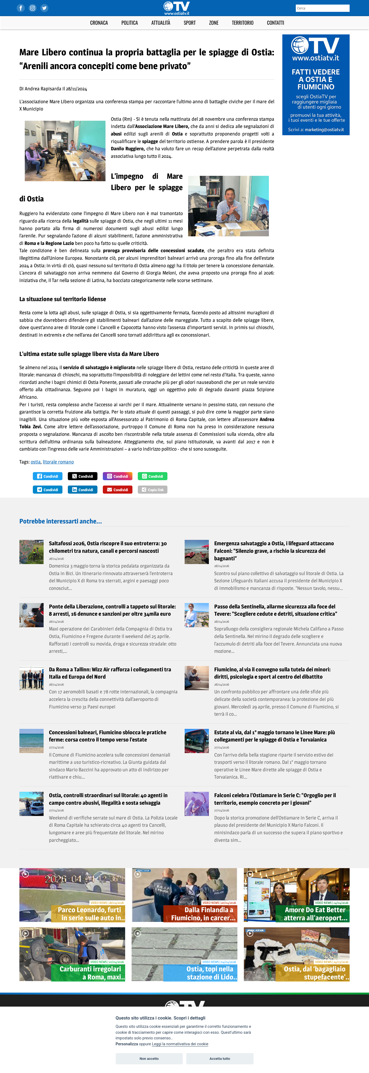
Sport (190, 22)
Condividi (47, 476)
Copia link (153, 489)
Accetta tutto (220, 1059)
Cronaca (99, 22)
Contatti (275, 22)
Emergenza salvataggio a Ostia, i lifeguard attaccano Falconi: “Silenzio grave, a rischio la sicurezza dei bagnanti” (274, 550)
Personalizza (127, 1044)
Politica (129, 22)
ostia (36, 462)
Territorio (243, 22)
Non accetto (149, 1059)
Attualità (160, 22)
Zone (214, 22)
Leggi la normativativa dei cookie (180, 1044)
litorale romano (58, 462)
